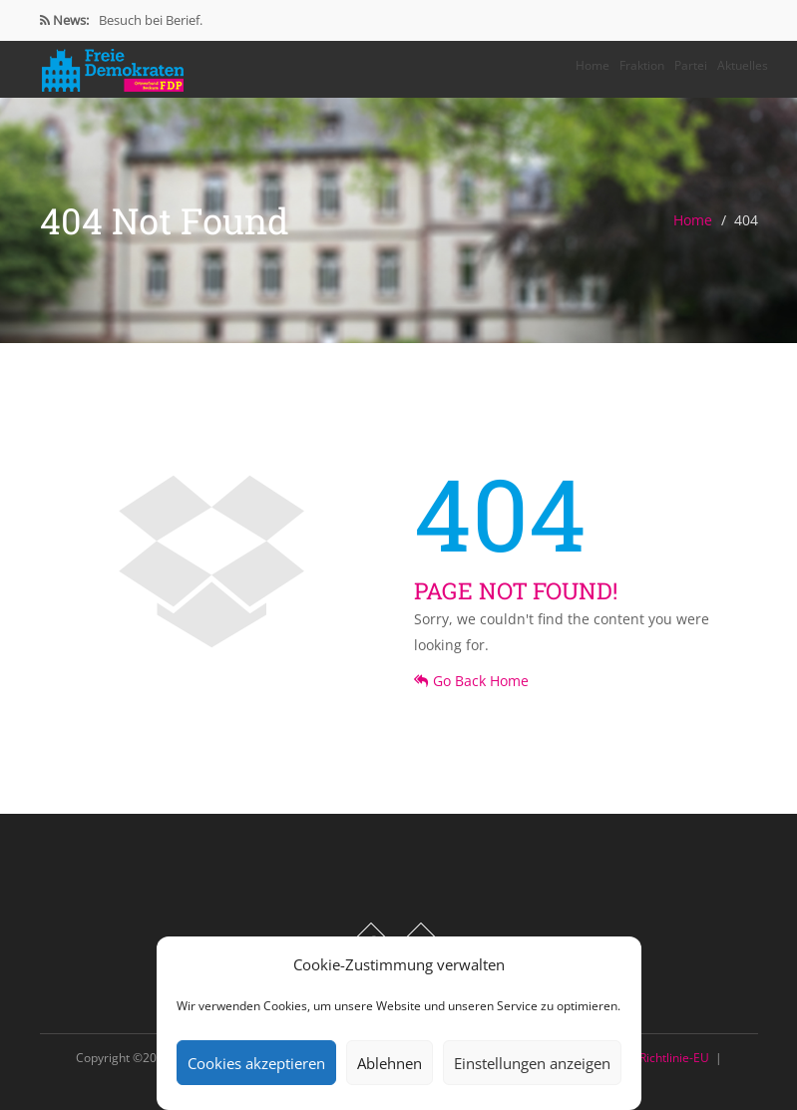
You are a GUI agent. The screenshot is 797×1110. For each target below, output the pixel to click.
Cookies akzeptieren (256, 1063)
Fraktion (641, 65)
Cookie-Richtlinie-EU (653, 1057)
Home (592, 65)
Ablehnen (389, 1063)
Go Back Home (471, 680)
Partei (690, 65)
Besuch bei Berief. (150, 20)
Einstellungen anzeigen (532, 1063)
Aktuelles (742, 65)
